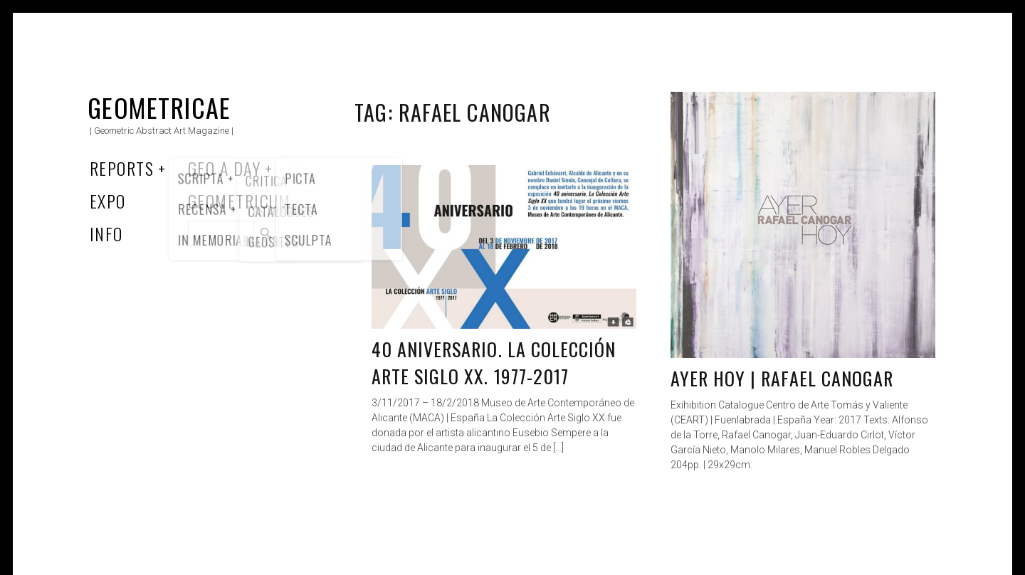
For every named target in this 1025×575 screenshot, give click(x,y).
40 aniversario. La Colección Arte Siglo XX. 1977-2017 (494, 362)
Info (106, 233)
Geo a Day (224, 168)
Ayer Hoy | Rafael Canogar (782, 378)
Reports (122, 168)
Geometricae (159, 107)
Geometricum (239, 200)
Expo (108, 200)
